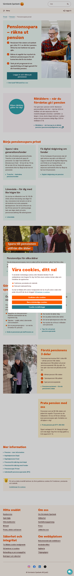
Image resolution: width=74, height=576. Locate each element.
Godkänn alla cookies (37, 297)
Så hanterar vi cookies (42, 292)
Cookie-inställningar (37, 307)
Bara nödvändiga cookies (37, 302)
